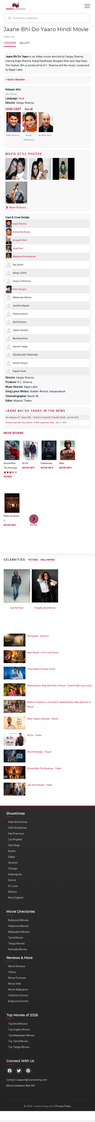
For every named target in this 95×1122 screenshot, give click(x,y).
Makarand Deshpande (24, 256)
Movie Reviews (16, 966)
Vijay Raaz (18, 248)
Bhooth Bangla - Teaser (39, 751)
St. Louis (13, 886)
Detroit (12, 880)
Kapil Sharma (12, 135)
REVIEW (8, 476)
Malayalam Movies (19, 931)
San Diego (14, 845)
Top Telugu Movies (19, 1047)
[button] (47, 18)
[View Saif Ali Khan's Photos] (17, 585)
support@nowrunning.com (32, 1079)
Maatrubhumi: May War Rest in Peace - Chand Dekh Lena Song (59, 685)
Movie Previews (17, 977)
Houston (13, 862)
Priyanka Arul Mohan (45, 607)
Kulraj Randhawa (21, 232)
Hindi (21, 98)
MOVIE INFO (28, 467)
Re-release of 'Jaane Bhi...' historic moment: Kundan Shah (36, 417)
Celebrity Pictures (18, 995)
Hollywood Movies (18, 926)
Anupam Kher (45, 135)
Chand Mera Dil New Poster (41, 669)
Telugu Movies (16, 943)
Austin (12, 851)
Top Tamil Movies (18, 1041)
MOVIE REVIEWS (13, 433)
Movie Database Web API (20, 1085)
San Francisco (16, 833)
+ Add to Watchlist (15, 79)
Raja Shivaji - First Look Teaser (43, 652)
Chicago (12, 868)
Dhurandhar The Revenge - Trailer (44, 768)
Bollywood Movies (18, 920)
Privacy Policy (63, 1106)
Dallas (11, 856)
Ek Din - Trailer (34, 735)
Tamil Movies (15, 937)
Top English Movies (19, 1029)
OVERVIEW (10, 42)
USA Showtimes (17, 827)
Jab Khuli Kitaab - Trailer (39, 785)
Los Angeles (15, 839)
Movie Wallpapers (18, 989)
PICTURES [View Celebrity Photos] (33, 559)
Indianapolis (15, 874)
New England (15, 897)
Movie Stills (14, 983)
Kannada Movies (17, 949)
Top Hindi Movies (17, 1023)
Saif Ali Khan (16, 607)
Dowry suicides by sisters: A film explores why (30, 422)
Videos (12, 972)
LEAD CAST (13, 109)
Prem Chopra (19, 289)
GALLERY (24, 42)
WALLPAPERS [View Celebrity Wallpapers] (48, 559)
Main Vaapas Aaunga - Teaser (42, 718)
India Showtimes (17, 821)
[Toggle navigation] (87, 6)
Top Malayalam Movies (21, 1035)
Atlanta (12, 891)
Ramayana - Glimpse (38, 636)
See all (29, 109)
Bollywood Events (18, 1001)
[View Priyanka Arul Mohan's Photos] (45, 585)
